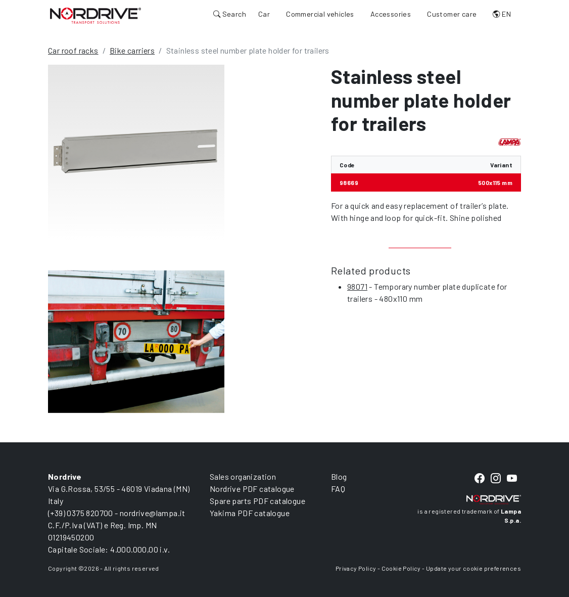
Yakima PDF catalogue (250, 513)
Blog (339, 476)
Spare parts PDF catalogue (257, 501)
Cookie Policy (401, 568)
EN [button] (502, 14)
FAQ (338, 488)
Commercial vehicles (320, 14)
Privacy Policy (356, 568)
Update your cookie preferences (473, 568)
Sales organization (243, 476)
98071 (357, 286)
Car (264, 14)
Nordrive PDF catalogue (252, 488)
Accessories (390, 14)
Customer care (452, 14)
